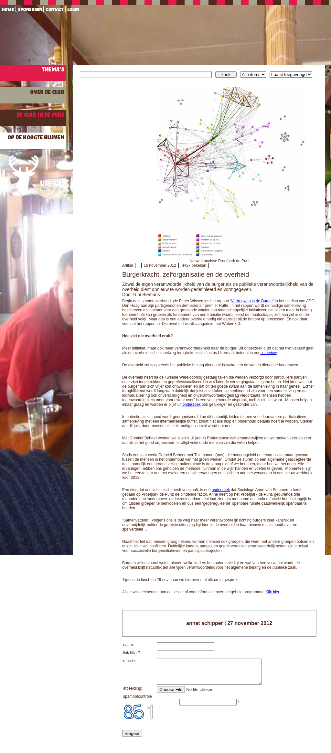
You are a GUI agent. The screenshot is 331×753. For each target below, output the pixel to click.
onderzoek (190, 404)
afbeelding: (132, 693)
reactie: (129, 661)
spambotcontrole (137, 701)
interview (269, 352)
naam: (128, 644)
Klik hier (273, 592)
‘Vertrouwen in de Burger (251, 301)
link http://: (132, 653)
